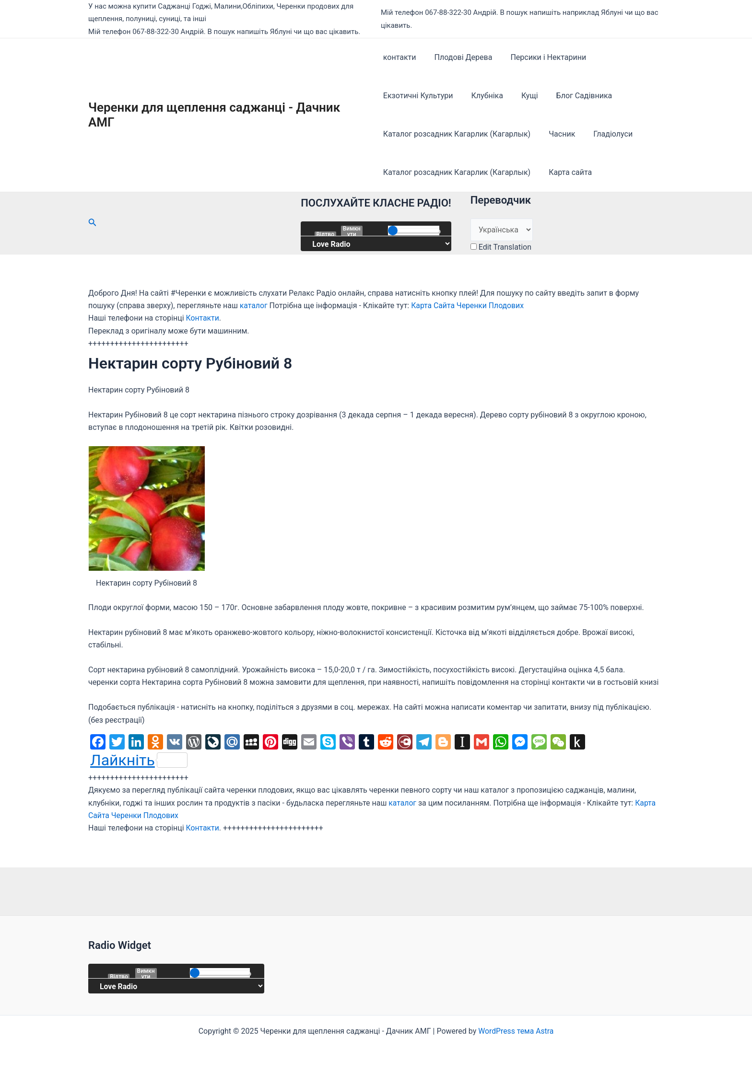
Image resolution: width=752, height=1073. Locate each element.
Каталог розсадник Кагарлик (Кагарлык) (456, 133)
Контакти (203, 318)
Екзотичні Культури (418, 95)
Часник (559, 133)
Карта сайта (567, 172)
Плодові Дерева (461, 57)
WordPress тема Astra (516, 1031)
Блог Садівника (576, 95)
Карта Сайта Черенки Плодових (468, 305)
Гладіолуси (607, 133)
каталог (254, 305)
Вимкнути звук (352, 231)
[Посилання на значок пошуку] (92, 223)
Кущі (524, 95)
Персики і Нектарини (542, 57)
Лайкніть (139, 760)
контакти (399, 57)
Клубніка (484, 95)
